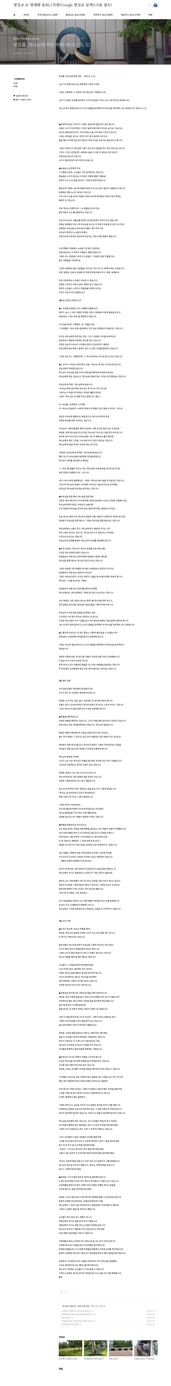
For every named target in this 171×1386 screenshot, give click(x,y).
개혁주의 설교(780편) (103, 14)
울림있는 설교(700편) (75, 14)
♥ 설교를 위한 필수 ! (21, 95)
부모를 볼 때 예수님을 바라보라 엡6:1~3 (77, 1314)
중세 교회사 (66, 1317)
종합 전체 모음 (83, 1306)
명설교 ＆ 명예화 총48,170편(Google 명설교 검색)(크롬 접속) (62, 5)
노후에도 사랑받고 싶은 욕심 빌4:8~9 (76, 1311)
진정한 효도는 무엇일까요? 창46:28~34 (77, 1321)
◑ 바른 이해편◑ (69, 1306)
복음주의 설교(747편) (130, 14)
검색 (149, 5)
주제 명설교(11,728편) (47, 14)
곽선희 (26, 14)
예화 (150, 14)
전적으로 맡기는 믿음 (70, 1324)
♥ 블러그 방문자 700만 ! (22, 99)
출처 (61, 1277)
